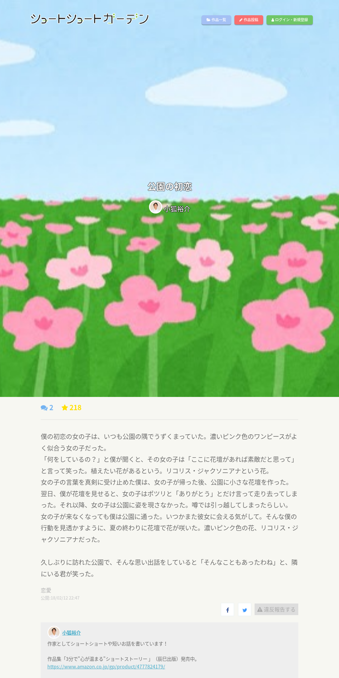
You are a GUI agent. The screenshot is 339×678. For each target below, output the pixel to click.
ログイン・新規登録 (289, 20)
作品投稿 (248, 20)
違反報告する (276, 609)
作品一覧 (216, 20)
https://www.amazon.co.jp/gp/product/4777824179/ (106, 666)
